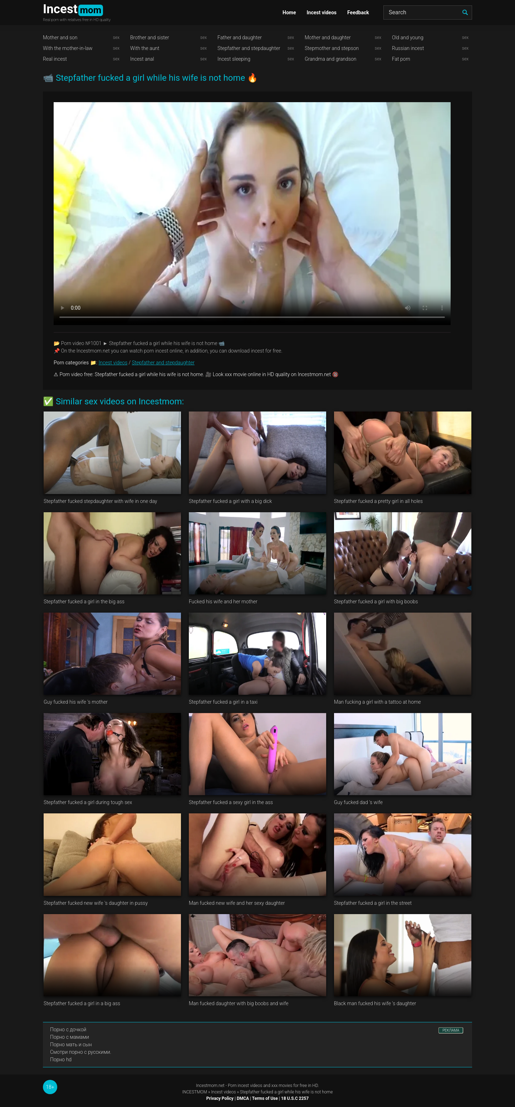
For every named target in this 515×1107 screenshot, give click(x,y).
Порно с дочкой (68, 1029)
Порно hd (61, 1059)
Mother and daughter (328, 37)
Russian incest (408, 48)
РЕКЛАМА (450, 1030)
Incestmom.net (210, 1085)
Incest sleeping (233, 59)
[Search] (427, 12)
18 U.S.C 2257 (295, 1098)
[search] (465, 12)
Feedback (358, 12)
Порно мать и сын (71, 1044)
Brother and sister (149, 37)
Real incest (55, 59)
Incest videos (321, 12)
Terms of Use (265, 1098)
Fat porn (401, 59)
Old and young (407, 37)
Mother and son (60, 37)
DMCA (243, 1098)
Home (289, 12)
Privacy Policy (220, 1098)
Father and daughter (239, 37)
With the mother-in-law (68, 48)
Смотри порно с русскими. (80, 1052)
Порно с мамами (69, 1037)
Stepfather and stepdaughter (248, 48)
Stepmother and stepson (332, 48)
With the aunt (145, 48)
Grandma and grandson (331, 59)
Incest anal (142, 59)
